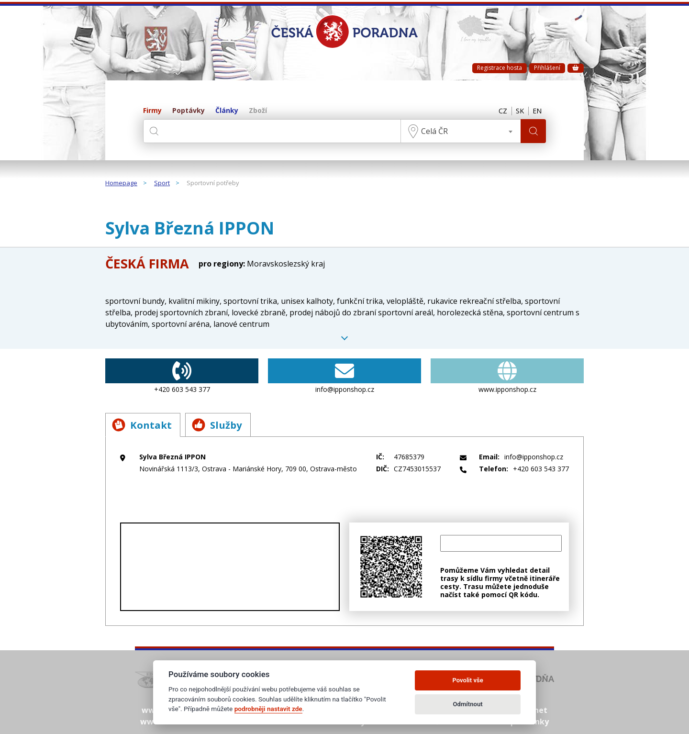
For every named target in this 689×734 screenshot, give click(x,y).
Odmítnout (468, 704)
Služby (222, 425)
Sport (162, 183)
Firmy (152, 111)
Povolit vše (467, 680)
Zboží (258, 111)
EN (536, 111)
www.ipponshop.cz (507, 376)
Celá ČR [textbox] (433, 131)
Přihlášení (547, 68)
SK (517, 111)
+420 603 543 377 (181, 376)
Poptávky (188, 111)
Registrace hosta (499, 68)
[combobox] (459, 131)
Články (226, 111)
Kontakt (143, 425)
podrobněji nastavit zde (268, 708)
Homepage (121, 183)
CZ (498, 111)
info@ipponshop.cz (344, 376)
